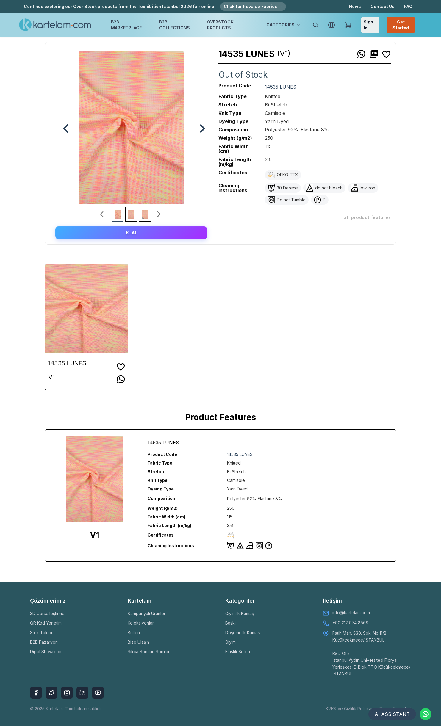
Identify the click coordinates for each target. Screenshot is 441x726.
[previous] (63, 125)
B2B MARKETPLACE (126, 24)
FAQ (408, 6)
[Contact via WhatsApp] (425, 714)
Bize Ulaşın (138, 642)
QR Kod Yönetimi (46, 622)
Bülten (134, 632)
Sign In (368, 24)
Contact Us (382, 6)
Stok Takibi (41, 632)
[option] (131, 125)
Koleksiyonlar (141, 622)
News (355, 6)
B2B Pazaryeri (44, 642)
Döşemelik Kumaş (242, 632)
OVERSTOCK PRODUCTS (220, 24)
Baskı (230, 622)
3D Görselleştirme (47, 613)
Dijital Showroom (46, 651)
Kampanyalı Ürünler (146, 613)
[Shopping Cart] (348, 25)
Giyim (230, 642)
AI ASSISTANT (392, 714)
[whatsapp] (361, 54)
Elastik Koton (237, 651)
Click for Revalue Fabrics (253, 6)
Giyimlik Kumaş (239, 613)
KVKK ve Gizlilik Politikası (350, 708)
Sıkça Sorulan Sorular (149, 651)
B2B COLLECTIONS (174, 24)
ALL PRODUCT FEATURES (367, 217)
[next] (199, 125)
